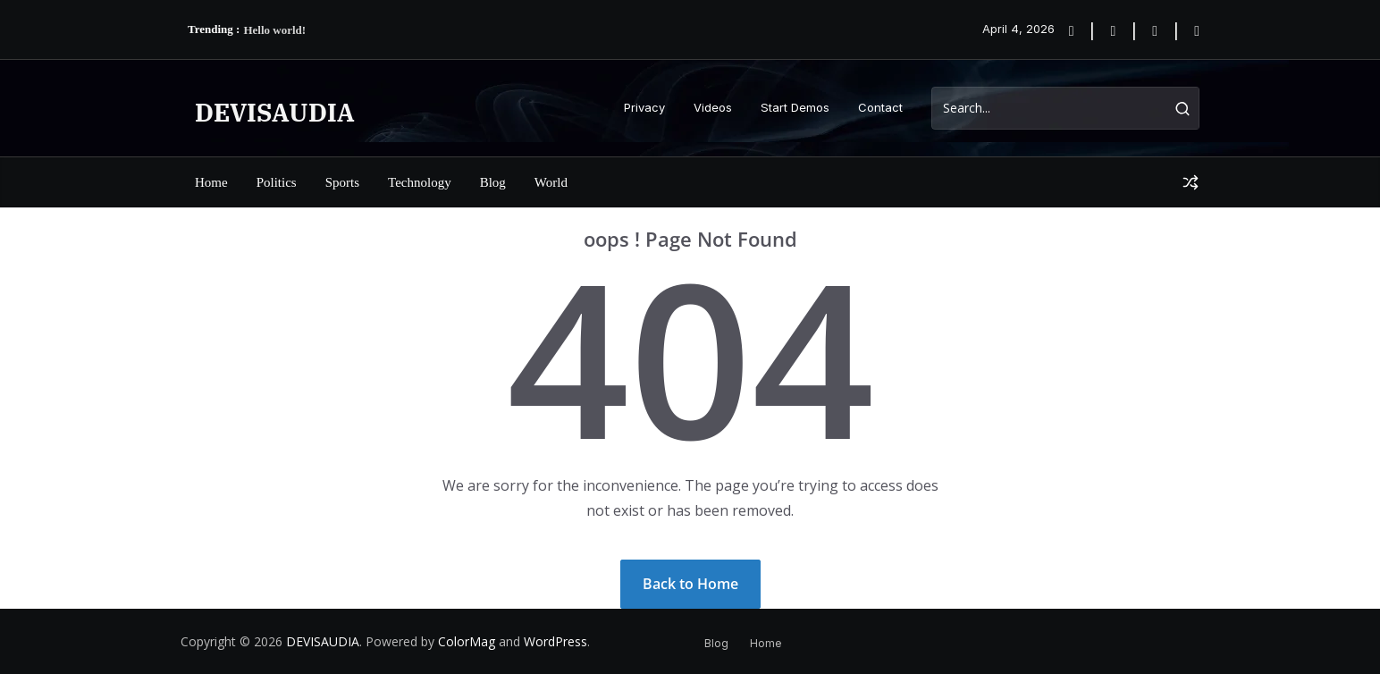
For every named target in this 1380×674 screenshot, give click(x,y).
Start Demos (795, 107)
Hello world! (274, 30)
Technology (419, 182)
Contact (880, 107)
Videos (713, 107)
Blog (493, 182)
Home (211, 182)
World (551, 182)
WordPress (555, 641)
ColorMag (466, 641)
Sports (342, 182)
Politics (277, 182)
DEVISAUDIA (275, 112)
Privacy (644, 107)
